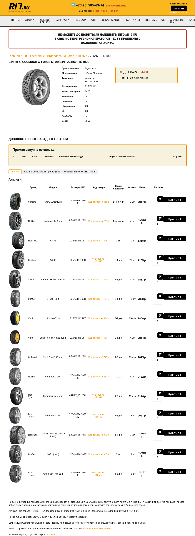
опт (93, 19)
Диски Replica (45, 21)
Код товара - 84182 (98, 202)
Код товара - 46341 (98, 338)
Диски (29, 19)
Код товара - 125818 (98, 396)
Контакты (133, 19)
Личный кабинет (109, 11)
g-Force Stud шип (75, 56)
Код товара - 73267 (98, 240)
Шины (15, 19)
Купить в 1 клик (174, 200)
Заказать (179, 8)
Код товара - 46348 (98, 318)
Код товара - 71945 (98, 299)
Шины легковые (33, 56)
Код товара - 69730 (98, 435)
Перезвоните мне (115, 5)
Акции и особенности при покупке (42, 171)
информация (111, 19)
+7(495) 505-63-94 (90, 5)
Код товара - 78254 (98, 279)
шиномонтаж (155, 19)
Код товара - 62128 (98, 376)
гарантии (51, 534)
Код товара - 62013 (98, 221)
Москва (95, 11)
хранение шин (177, 21)
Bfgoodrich (54, 56)
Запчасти (62, 19)
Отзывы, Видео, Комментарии (80, 171)
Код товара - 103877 (98, 260)
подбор (80, 19)
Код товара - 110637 (98, 473)
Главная (14, 56)
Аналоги (15, 171)
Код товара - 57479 (98, 357)
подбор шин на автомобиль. (97, 528)
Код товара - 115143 (98, 415)
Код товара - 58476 (98, 454)
